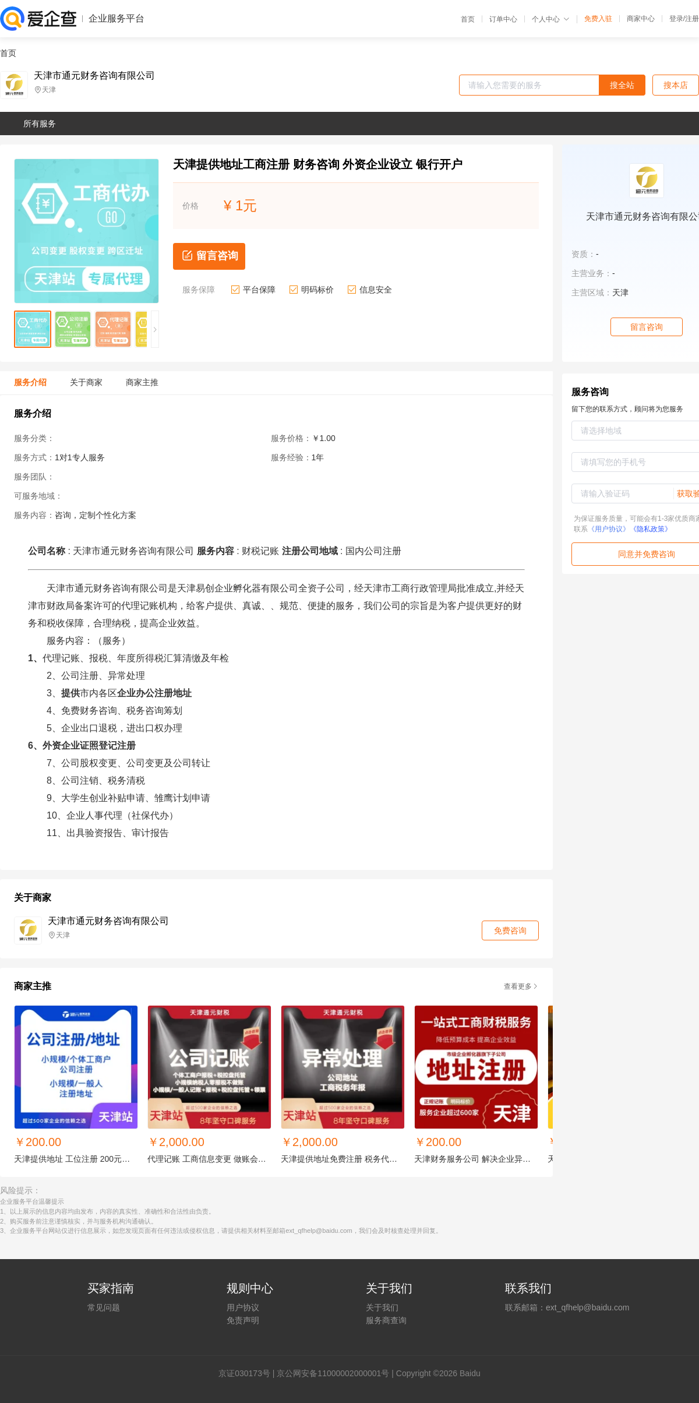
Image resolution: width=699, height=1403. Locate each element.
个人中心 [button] (551, 19)
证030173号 (248, 1373)
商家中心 (641, 18)
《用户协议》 (609, 529)
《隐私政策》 (651, 529)
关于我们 (382, 1307)
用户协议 (243, 1307)
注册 (692, 19)
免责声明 (243, 1320)
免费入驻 (598, 18)
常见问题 (103, 1307)
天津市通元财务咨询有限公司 (94, 75)
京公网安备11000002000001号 (333, 1373)
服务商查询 (386, 1320)
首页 (468, 19)
